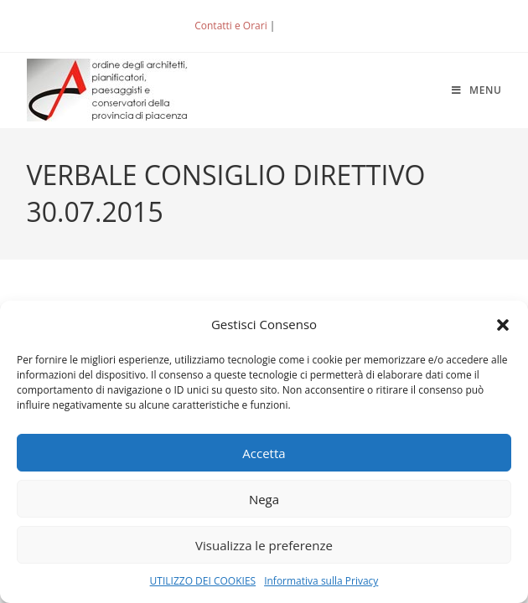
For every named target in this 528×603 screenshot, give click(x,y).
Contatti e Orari (230, 25)
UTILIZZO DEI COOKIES (203, 581)
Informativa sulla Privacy (321, 581)
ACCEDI (305, 25)
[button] (502, 325)
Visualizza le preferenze (264, 545)
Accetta (263, 453)
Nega (264, 499)
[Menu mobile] (477, 90)
